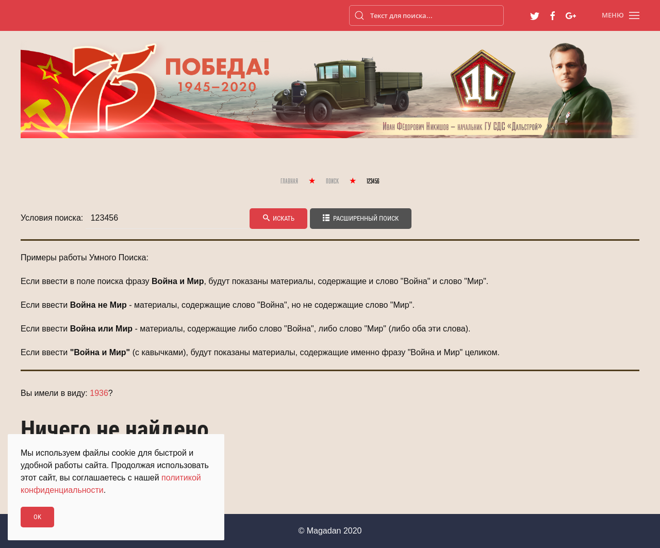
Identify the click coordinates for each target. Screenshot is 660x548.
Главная (289, 181)
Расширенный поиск (361, 218)
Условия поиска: (52, 217)
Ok (37, 517)
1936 (99, 393)
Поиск (332, 181)
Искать (278, 218)
